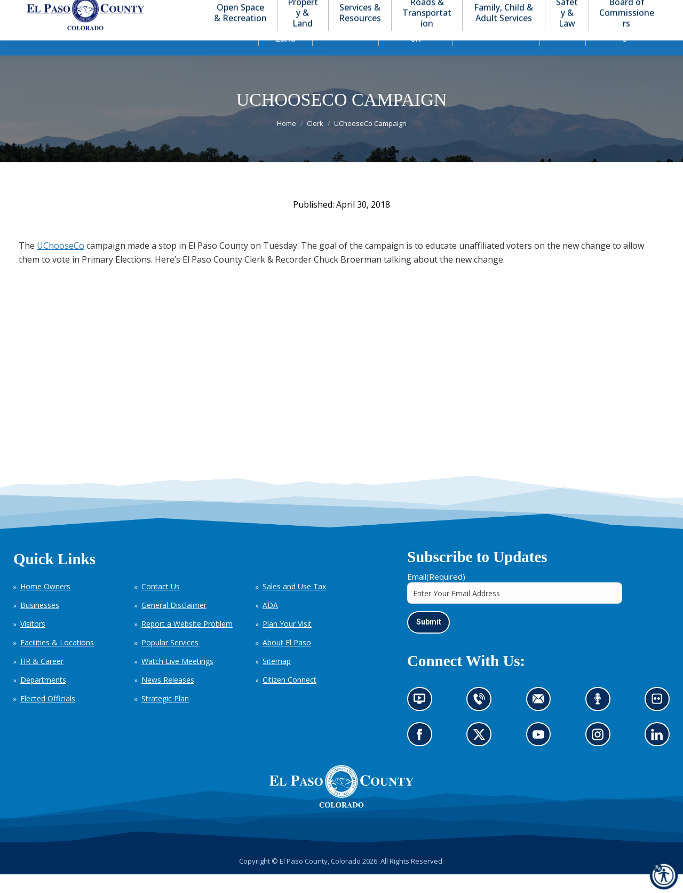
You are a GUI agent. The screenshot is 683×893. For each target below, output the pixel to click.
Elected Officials (47, 718)
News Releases (167, 699)
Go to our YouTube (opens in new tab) (541, 756)
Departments (43, 699)
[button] (614, 10)
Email (436, 595)
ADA (270, 624)
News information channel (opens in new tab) (422, 721)
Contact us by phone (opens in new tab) (482, 721)
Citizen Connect (289, 699)
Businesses (39, 624)
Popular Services (169, 662)
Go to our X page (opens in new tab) (482, 756)
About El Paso (287, 662)
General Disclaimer (174, 624)
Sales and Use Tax (294, 605)
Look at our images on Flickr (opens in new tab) (660, 721)
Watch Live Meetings (177, 680)
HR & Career (41, 680)
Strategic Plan (165, 718)
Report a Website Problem (187, 643)
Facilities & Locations (57, 662)
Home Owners (45, 605)
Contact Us (160, 605)
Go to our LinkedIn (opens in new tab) (660, 756)
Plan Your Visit (287, 643)
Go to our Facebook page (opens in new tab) (422, 756)
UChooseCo (60, 265)
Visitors (32, 643)
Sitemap (277, 680)
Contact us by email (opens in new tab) (541, 721)
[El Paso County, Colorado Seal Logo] (341, 823)
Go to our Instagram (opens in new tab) (601, 756)
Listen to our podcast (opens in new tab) (600, 721)
